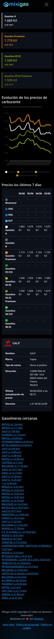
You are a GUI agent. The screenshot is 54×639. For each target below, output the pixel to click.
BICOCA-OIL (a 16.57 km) (15, 507)
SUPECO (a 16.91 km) (13, 518)
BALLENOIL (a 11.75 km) (15, 466)
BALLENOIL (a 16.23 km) (15, 504)
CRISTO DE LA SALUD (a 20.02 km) (20, 573)
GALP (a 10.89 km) (11, 452)
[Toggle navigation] (46, 4)
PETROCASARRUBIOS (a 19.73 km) (20, 566)
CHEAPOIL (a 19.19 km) (14, 542)
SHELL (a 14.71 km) (12, 469)
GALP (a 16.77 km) (11, 511)
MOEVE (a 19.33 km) (12, 552)
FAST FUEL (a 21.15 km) (14, 590)
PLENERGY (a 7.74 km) (13, 434)
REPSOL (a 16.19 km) (13, 500)
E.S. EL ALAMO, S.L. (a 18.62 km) (19, 532)
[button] (10, 172)
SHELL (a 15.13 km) (12, 473)
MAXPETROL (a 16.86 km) (15, 514)
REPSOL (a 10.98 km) (13, 459)
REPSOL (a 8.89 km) (12, 438)
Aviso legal (8, 624)
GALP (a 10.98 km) (11, 455)
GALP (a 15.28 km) (11, 476)
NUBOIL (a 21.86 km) (13, 594)
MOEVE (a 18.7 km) (12, 538)
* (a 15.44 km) (9, 483)
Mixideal (38, 618)
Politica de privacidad (27, 624)
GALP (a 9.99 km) (11, 448)
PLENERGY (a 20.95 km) (14, 584)
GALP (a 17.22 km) (11, 521)
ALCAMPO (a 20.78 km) (14, 580)
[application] (27, 141)
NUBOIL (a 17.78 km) (13, 528)
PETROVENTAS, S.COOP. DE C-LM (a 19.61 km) (26, 559)
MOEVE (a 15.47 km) (12, 486)
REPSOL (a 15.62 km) (13, 490)
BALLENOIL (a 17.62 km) (15, 525)
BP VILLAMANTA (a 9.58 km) (17, 445)
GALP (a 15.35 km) (11, 479)
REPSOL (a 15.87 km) (13, 497)
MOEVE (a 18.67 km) (12, 535)
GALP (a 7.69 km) (11, 431)
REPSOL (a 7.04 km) (12, 424)
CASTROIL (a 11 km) (12, 462)
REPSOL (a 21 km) (11, 587)
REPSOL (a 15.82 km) (13, 493)
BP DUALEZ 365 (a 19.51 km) (17, 556)
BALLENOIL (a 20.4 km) (14, 577)
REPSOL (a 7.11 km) (12, 427)
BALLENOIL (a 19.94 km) (15, 570)
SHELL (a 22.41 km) (12, 597)
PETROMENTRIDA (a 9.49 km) (17, 441)
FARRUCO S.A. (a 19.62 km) (16, 563)
